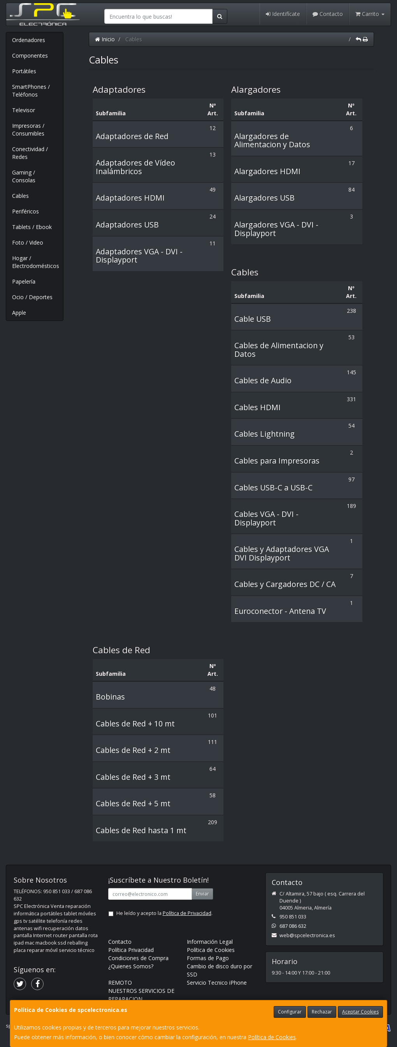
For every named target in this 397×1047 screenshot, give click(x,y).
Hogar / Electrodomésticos (35, 262)
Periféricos (25, 211)
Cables (20, 195)
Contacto (328, 14)
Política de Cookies (272, 1037)
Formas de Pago (208, 958)
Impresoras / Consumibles (28, 129)
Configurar (290, 1011)
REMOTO (120, 982)
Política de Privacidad (187, 913)
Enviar (202, 893)
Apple (19, 312)
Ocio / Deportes (32, 297)
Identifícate (283, 14)
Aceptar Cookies (360, 1011)
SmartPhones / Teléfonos (31, 90)
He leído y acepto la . (164, 913)
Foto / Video (27, 242)
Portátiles (24, 71)
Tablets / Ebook (32, 227)
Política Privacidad (131, 950)
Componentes (30, 55)
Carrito (370, 14)
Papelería (23, 281)
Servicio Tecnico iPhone (217, 982)
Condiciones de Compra (138, 958)
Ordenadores (28, 40)
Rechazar (322, 1011)
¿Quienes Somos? (130, 966)
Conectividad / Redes (30, 152)
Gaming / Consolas (23, 176)
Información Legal (210, 941)
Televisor (23, 110)
